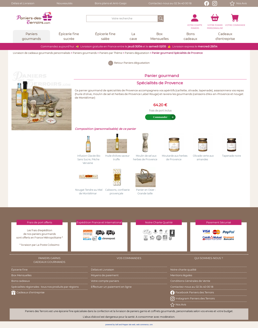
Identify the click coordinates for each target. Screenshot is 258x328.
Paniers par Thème (110, 52)
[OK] (161, 18)
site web (132, 325)
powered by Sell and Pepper (116, 325)
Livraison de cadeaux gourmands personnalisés (41, 52)
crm (151, 325)
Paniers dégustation (137, 52)
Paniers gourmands (85, 52)
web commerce (142, 325)
